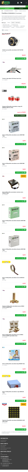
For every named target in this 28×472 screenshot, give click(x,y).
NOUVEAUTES (7, 8)
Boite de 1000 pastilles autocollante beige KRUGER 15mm (13, 363)
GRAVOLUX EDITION (6, 27)
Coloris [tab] (13, 22)
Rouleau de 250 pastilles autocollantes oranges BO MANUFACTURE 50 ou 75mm (12, 107)
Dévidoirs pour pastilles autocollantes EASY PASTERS (12, 50)
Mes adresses (3, 446)
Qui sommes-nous (4, 440)
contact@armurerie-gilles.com (7, 463)
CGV (1, 453)
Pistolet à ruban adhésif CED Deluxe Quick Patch (11, 78)
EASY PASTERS (16, 26)
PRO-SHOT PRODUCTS (20, 27)
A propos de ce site (4, 454)
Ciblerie (16, 10)
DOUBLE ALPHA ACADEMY (7, 26)
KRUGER (13, 27)
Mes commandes (3, 445)
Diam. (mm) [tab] (18, 22)
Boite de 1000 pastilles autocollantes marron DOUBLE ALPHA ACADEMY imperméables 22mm (12, 335)
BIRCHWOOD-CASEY (6, 24)
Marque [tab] (9, 22)
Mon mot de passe (4, 449)
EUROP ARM (23, 26)
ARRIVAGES (21, 8)
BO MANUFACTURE (15, 24)
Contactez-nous (3, 441)
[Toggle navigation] (26, 3)
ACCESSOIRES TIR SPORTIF (8, 10)
